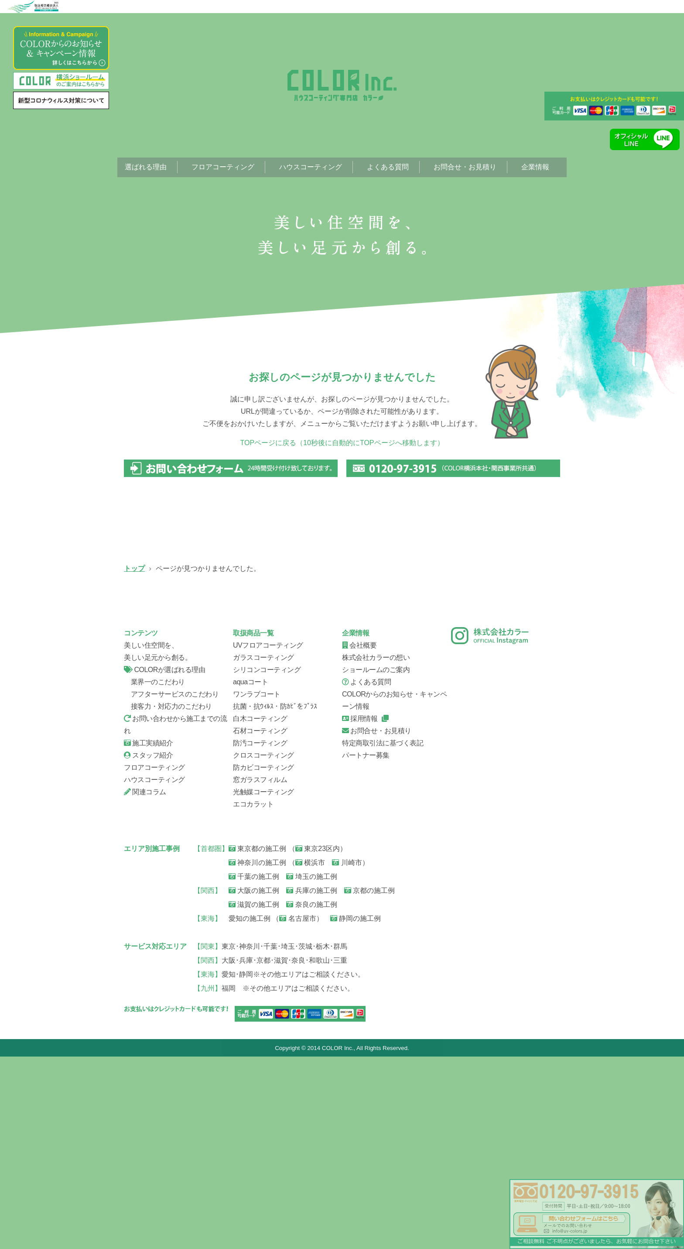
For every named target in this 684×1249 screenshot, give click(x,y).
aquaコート (250, 874)
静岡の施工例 (355, 1110)
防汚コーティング (260, 935)
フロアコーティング (223, 167)
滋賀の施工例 (254, 1096)
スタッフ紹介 (399, 745)
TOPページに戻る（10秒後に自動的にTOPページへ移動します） (342, 442)
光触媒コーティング (263, 984)
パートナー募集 (366, 947)
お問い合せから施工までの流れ (285, 745)
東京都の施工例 (257, 1040)
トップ (134, 568)
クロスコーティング (263, 947)
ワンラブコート (256, 886)
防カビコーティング (263, 959)
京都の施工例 (369, 1082)
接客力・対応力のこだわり (168, 898)
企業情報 (535, 167)
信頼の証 (172, 745)
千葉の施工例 (254, 1068)
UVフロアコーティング (172, 631)
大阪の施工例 (254, 1082)
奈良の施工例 (311, 1096)
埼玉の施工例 (311, 1068)
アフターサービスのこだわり (171, 886)
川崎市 (347, 1054)
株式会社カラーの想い (376, 849)
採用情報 (359, 910)
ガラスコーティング (285, 631)
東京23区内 (317, 1040)
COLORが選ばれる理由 (164, 861)
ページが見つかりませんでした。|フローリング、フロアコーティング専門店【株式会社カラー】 (342, 85)
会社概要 (512, 745)
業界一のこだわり (154, 874)
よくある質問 (388, 167)
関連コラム (145, 984)
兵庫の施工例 (311, 1082)
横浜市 (310, 1054)
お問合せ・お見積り (465, 167)
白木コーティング (260, 910)
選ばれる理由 (146, 167)
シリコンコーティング (399, 631)
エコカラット (253, 996)
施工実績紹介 (148, 935)
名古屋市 (297, 1110)
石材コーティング (260, 922)
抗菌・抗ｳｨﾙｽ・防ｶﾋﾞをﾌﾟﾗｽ (275, 898)
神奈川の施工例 (257, 1054)
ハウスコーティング (310, 167)
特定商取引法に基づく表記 (382, 935)
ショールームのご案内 (376, 861)
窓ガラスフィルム (260, 971)
